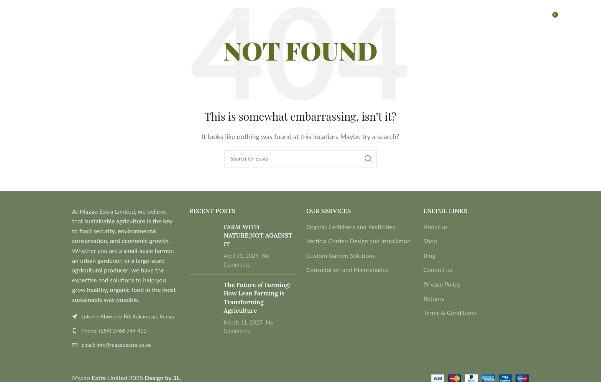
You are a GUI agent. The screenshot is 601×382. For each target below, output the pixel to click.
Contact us (438, 269)
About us (436, 226)
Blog (429, 255)
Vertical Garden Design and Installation (358, 240)
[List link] (125, 330)
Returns (434, 298)
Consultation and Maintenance (347, 269)
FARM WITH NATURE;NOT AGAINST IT (258, 235)
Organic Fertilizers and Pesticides (350, 226)
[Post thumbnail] (203, 246)
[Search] (24, 20)
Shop (430, 240)
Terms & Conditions (450, 312)
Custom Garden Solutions (340, 255)
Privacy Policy (442, 284)
